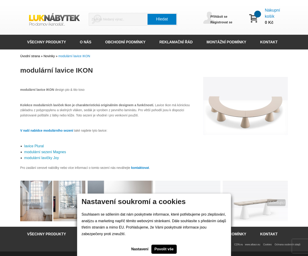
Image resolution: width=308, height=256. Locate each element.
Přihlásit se (218, 16)
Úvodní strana (30, 56)
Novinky (50, 56)
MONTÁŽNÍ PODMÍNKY (226, 42)
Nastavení (139, 249)
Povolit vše (163, 249)
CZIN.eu (238, 244)
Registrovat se (221, 22)
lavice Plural (34, 146)
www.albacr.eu (252, 244)
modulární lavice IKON (74, 56)
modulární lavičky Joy (41, 158)
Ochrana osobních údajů (287, 244)
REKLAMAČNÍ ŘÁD (176, 42)
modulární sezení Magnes (45, 152)
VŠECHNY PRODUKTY (46, 42)
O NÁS (85, 42)
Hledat (162, 19)
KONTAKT (269, 42)
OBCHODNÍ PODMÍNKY (125, 42)
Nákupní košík (272, 13)
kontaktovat (140, 168)
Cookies (267, 244)
